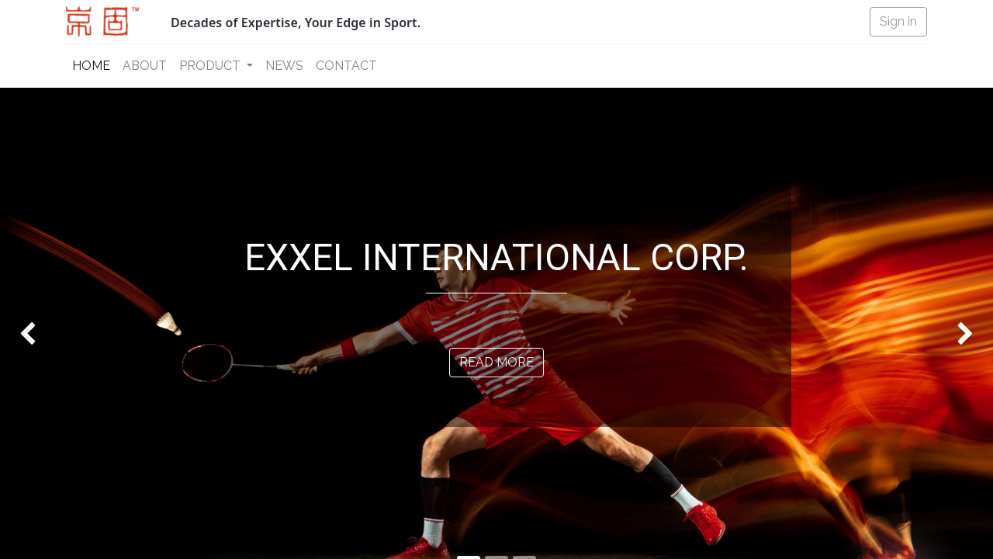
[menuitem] (91, 66)
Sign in (898, 21)
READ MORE (496, 362)
